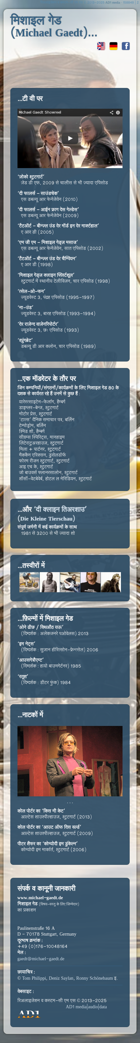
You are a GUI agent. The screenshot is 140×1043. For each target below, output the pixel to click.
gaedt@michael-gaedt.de (40, 959)
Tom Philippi (34, 978)
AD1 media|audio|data (86, 1007)
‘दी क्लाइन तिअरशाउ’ (52, 514)
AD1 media (112, 2)
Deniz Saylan (61, 978)
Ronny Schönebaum (94, 978)
